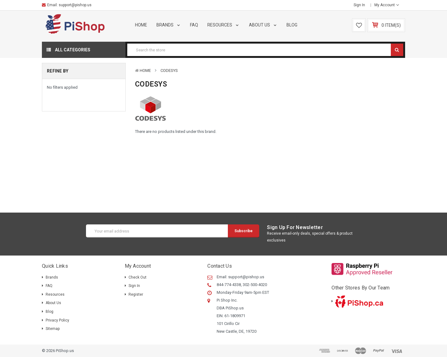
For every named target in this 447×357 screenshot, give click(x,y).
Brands (168, 24)
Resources (223, 24)
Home (141, 24)
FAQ (194, 24)
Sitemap (53, 328)
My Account (386, 5)
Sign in (359, 5)
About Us (263, 24)
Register (136, 294)
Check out (138, 277)
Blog (292, 24)
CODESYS (169, 70)
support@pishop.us (75, 5)
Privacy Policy (57, 320)
